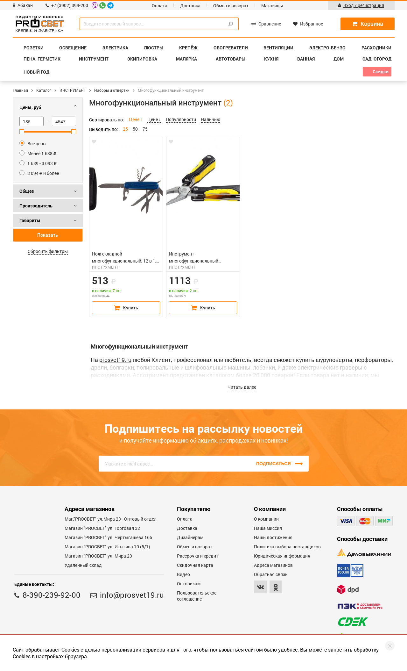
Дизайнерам (190, 537)
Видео (183, 574)
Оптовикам (188, 584)
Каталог (43, 90)
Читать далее (242, 387)
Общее (26, 191)
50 (135, 129)
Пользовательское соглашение (196, 596)
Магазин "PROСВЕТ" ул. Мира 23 (98, 556)
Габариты (29, 220)
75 (145, 129)
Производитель (36, 206)
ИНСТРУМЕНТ (73, 90)
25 (125, 129)
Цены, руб (30, 107)
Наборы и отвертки (112, 90)
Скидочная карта (195, 565)
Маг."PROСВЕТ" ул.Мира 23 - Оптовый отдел (111, 519)
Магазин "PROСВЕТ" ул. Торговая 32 (102, 528)
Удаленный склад (83, 565)
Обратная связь (271, 574)
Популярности (181, 119)
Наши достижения (273, 537)
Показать (47, 235)
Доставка (190, 6)
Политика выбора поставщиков (287, 547)
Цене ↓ (154, 119)
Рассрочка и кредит (197, 556)
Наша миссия (268, 528)
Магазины (272, 6)
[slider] (21, 131)
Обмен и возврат (231, 6)
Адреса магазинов (273, 565)
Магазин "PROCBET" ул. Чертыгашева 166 (108, 537)
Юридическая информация (282, 556)
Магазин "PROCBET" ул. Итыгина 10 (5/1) (107, 547)
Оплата (159, 6)
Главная (20, 90)
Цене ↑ (136, 119)
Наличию (210, 119)
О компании (266, 519)
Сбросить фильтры (48, 251)
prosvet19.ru (115, 360)
